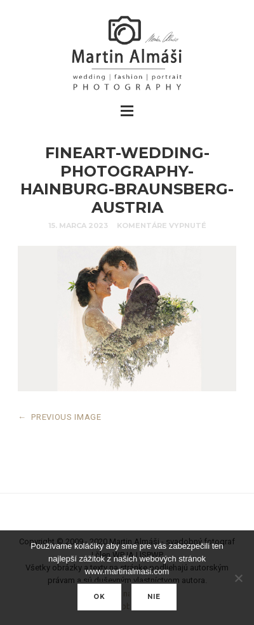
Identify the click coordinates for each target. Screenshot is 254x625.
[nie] (238, 578)
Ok (99, 597)
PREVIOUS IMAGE (60, 417)
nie (154, 597)
